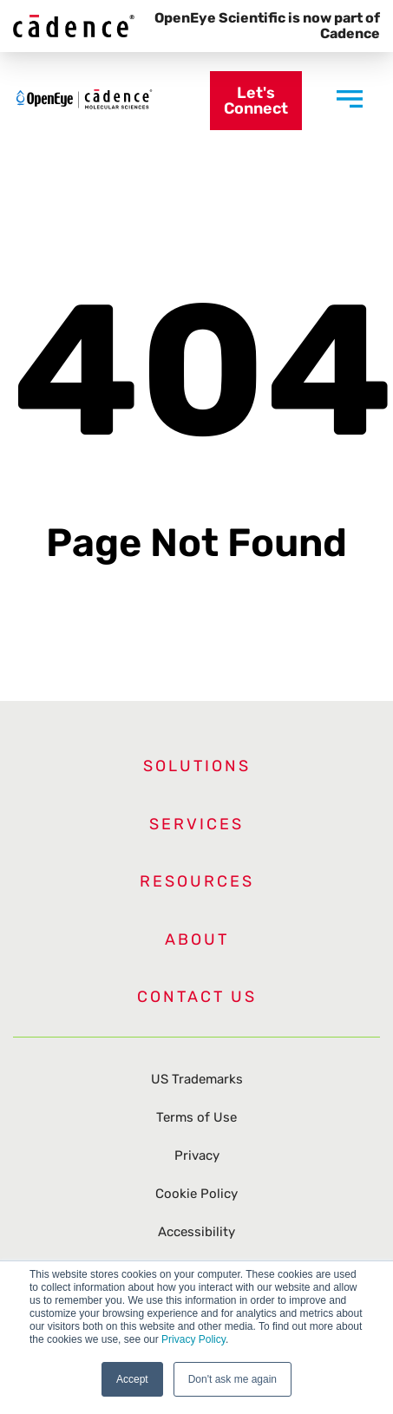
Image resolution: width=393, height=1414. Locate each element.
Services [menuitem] (196, 824)
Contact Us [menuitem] (197, 996)
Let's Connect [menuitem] (256, 100)
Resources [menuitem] (197, 881)
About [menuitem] (197, 939)
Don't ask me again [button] (232, 1379)
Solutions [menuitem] (197, 766)
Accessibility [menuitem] (196, 1232)
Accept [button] (132, 1379)
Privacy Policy (193, 1339)
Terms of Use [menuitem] (196, 1117)
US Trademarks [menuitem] (197, 1079)
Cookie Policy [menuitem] (196, 1193)
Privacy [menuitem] (196, 1155)
